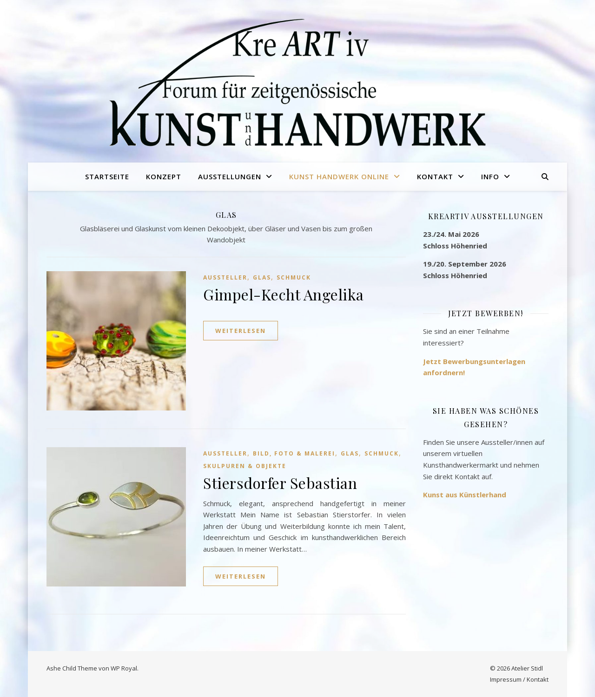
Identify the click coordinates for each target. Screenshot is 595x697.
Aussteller (225, 277)
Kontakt (435, 176)
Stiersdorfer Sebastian (280, 483)
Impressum (506, 679)
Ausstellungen (229, 176)
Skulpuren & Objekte (244, 466)
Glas (262, 277)
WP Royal (124, 668)
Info (490, 176)
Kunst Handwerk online (339, 176)
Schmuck (294, 277)
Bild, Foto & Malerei (294, 453)
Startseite (107, 176)
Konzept (163, 176)
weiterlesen (240, 330)
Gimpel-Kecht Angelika (283, 294)
